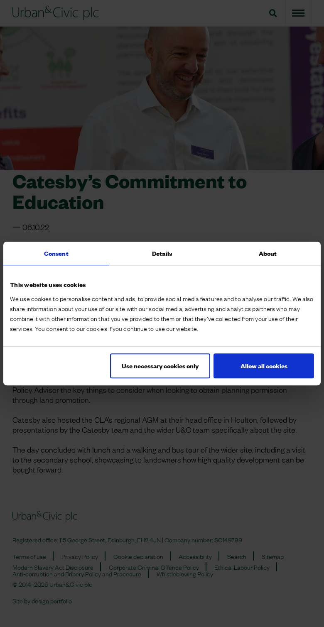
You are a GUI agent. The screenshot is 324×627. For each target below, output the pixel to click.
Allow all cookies (264, 365)
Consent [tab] (56, 253)
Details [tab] (162, 253)
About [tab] (268, 253)
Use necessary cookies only (160, 365)
